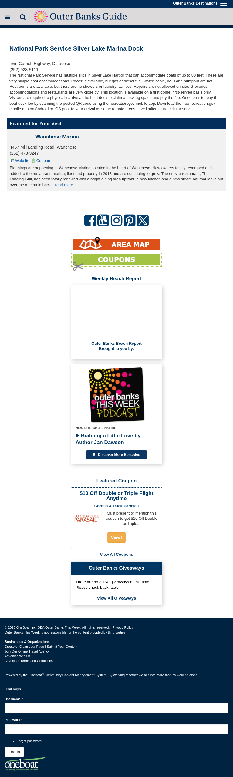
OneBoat (36, 675)
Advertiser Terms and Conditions (29, 661)
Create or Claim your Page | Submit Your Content (41, 646)
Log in (14, 751)
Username (14, 699)
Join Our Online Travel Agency (27, 651)
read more (64, 185)
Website (22, 160)
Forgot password (29, 741)
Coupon (43, 160)
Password (13, 720)
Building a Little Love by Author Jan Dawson (108, 439)
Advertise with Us (17, 656)
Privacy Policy (122, 627)
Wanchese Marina (57, 137)
